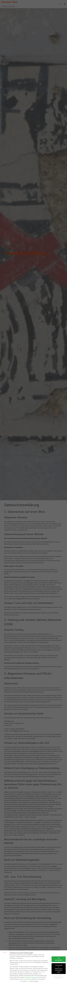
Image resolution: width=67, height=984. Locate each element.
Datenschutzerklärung (31, 977)
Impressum (58, 978)
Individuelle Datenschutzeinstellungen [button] (58, 968)
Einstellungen (27, 979)
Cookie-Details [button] (58, 975)
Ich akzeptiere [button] (58, 959)
